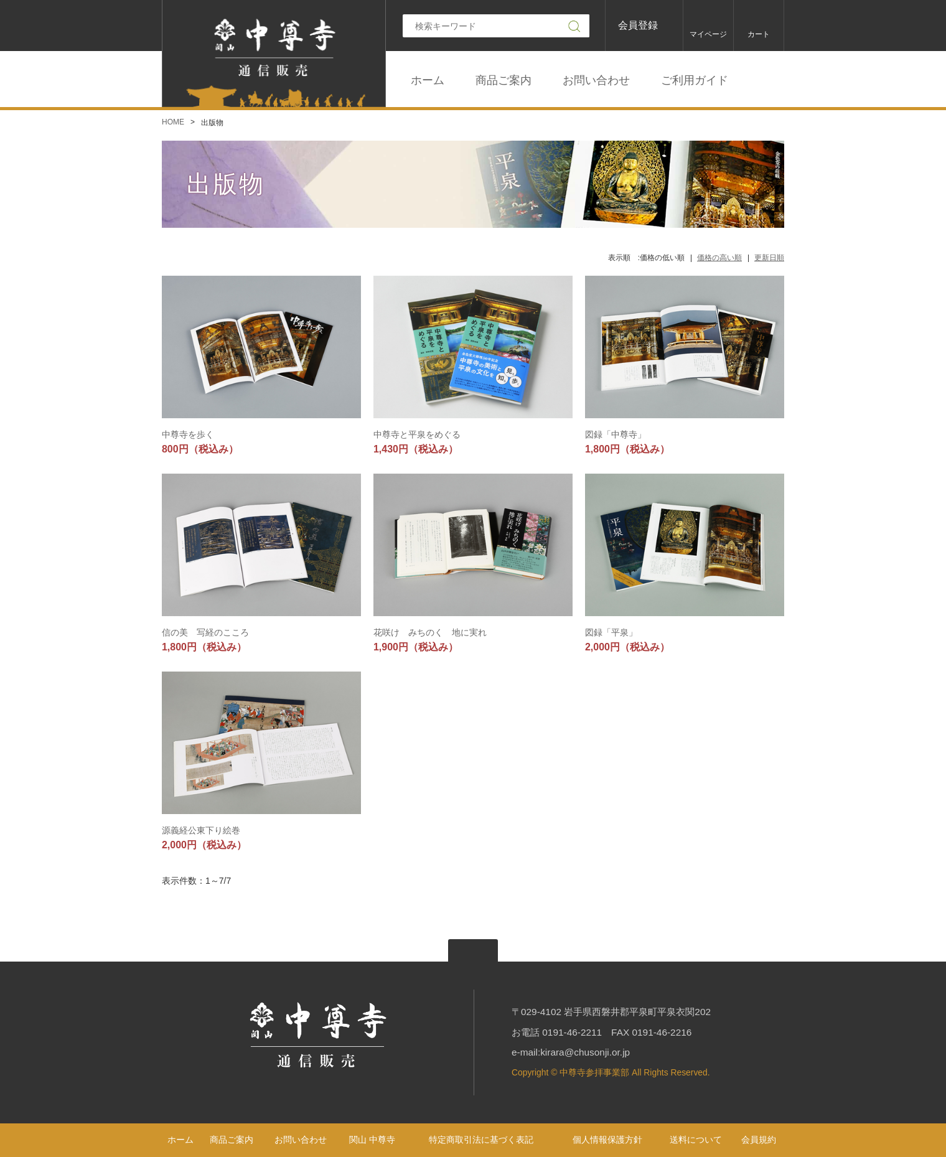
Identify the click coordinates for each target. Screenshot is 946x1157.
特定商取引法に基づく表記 (481, 1140)
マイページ (708, 34)
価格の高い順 (719, 257)
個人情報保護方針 (607, 1140)
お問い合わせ (596, 80)
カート (758, 34)
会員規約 (758, 1140)
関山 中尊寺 (372, 1140)
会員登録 (638, 25)
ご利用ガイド (694, 80)
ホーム (427, 80)
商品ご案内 (503, 80)
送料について (696, 1140)
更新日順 (769, 257)
